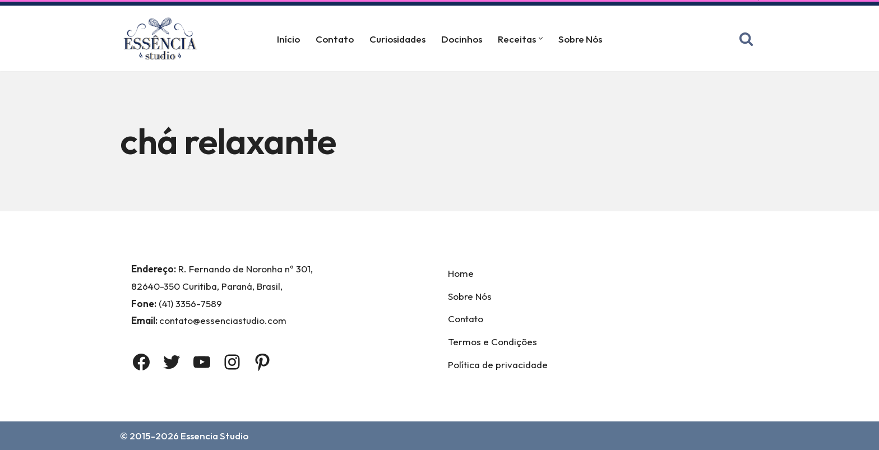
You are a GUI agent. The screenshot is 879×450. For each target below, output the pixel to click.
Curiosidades (397, 39)
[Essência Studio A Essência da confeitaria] (163, 38)
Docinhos (461, 39)
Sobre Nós (580, 39)
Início (288, 39)
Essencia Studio (214, 436)
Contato (335, 39)
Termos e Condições (492, 341)
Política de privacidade (498, 364)
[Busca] (746, 38)
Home (461, 273)
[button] (541, 38)
